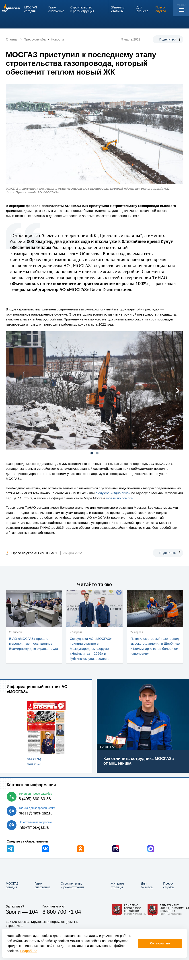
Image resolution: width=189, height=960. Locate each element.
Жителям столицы (117, 885)
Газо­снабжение (42, 885)
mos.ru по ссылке (119, 498)
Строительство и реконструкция (72, 885)
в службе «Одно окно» (113, 493)
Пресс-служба (168, 885)
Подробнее (28, 951)
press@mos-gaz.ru (36, 813)
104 (33, 912)
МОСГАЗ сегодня (12, 885)
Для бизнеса (147, 885)
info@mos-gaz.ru (34, 827)
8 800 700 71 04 (61, 912)
